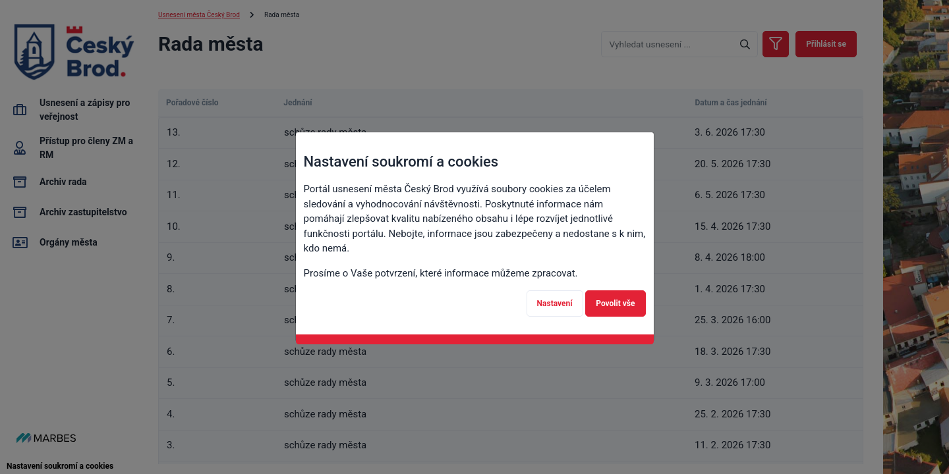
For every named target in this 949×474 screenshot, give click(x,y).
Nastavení (555, 303)
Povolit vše (615, 303)
